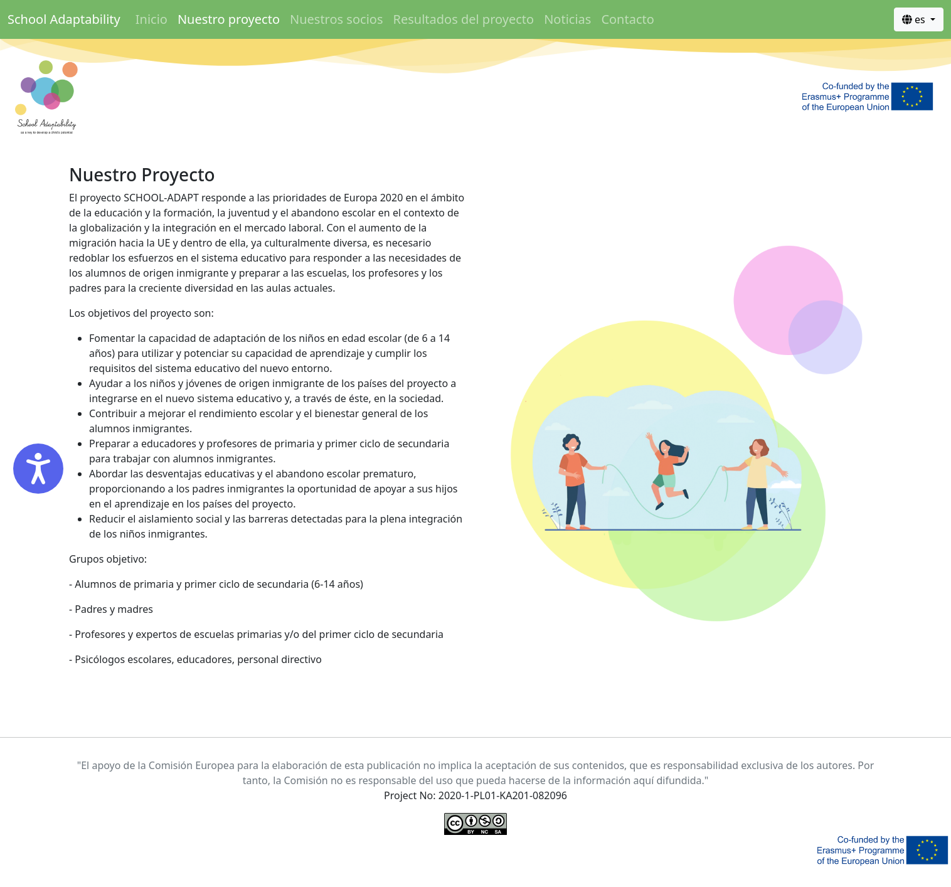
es (915, 19)
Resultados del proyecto (463, 19)
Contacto (627, 19)
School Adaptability (64, 19)
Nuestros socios (336, 19)
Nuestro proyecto (229, 19)
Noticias (567, 19)
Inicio (151, 19)
